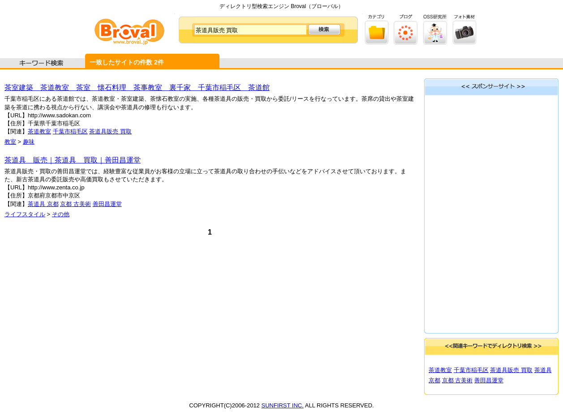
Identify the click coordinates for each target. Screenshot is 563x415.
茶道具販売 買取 (110, 131)
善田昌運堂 (107, 204)
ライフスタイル (24, 214)
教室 (10, 141)
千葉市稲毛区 (70, 131)
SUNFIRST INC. (282, 405)
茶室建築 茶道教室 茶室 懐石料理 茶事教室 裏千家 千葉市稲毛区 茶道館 (137, 87)
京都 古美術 (75, 204)
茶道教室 (39, 131)
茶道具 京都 (43, 204)
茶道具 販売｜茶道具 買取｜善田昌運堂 (72, 160)
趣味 (28, 141)
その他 (60, 214)
